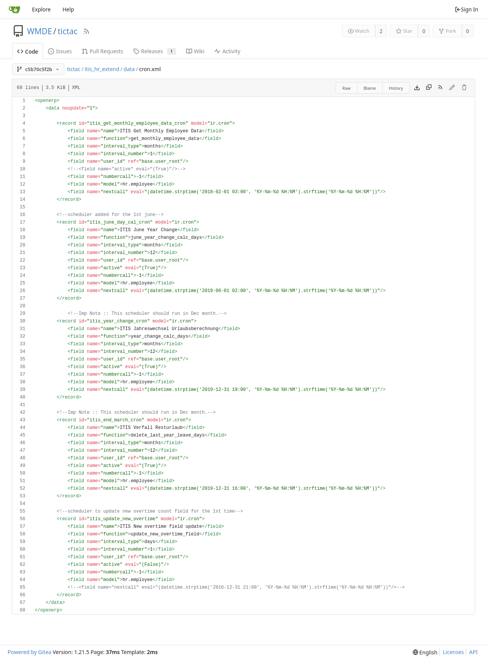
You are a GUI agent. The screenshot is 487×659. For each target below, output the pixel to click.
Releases (154, 51)
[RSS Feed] (86, 31)
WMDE (39, 31)
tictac (67, 31)
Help (68, 9)
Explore (41, 9)
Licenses (453, 652)
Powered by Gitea (29, 652)
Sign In (466, 9)
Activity (227, 51)
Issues (60, 51)
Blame (369, 88)
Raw (346, 88)
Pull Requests (102, 51)
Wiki (195, 51)
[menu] (425, 652)
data (129, 69)
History (396, 88)
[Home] (14, 9)
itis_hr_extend (101, 69)
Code (27, 51)
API (473, 652)
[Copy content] (428, 87)
